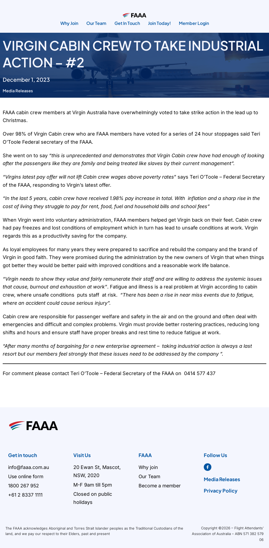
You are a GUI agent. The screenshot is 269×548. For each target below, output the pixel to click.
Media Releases (18, 90)
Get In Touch (127, 23)
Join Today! (159, 23)
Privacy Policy (221, 490)
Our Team (96, 23)
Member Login (194, 23)
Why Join (69, 23)
